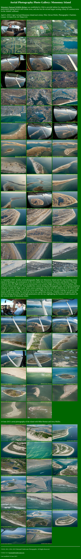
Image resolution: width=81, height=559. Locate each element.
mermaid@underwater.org (16, 553)
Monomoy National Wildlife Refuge (14, 7)
